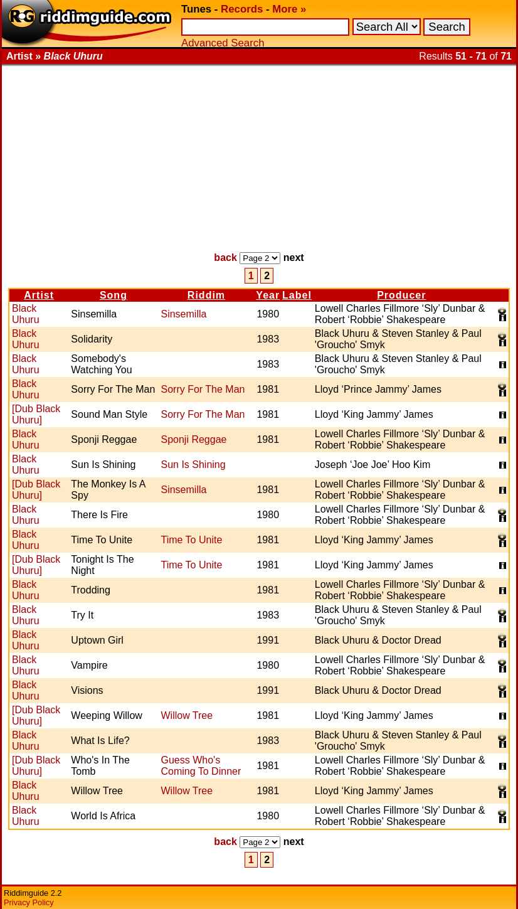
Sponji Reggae (193, 439)
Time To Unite (191, 539)
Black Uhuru (26, 314)
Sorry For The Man (203, 389)
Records (242, 9)
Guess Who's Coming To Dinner (201, 766)
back (225, 257)
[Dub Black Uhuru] (36, 414)
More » (289, 9)
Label (297, 295)
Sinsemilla (183, 314)
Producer (401, 295)
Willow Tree (187, 715)
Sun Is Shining (193, 464)
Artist (39, 295)
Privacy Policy (29, 902)
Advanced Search (222, 43)
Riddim (206, 295)
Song (113, 295)
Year (268, 295)
